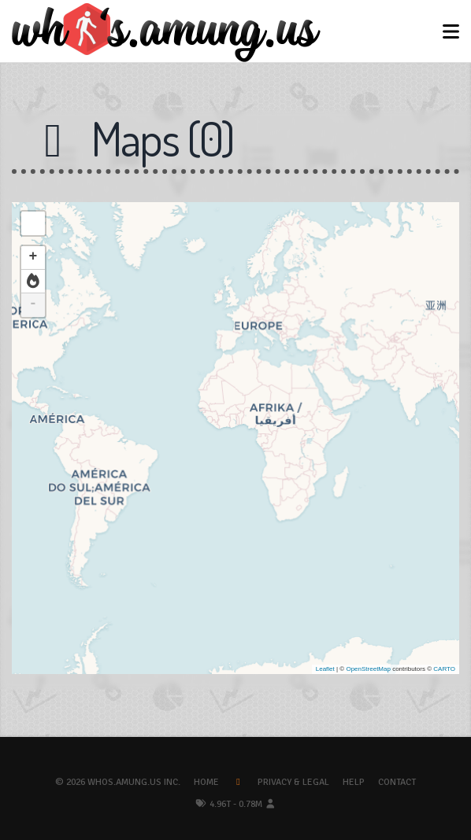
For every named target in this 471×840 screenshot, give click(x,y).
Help (354, 782)
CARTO (444, 668)
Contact (397, 782)
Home (206, 782)
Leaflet (325, 668)
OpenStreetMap (368, 668)
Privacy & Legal (293, 782)
